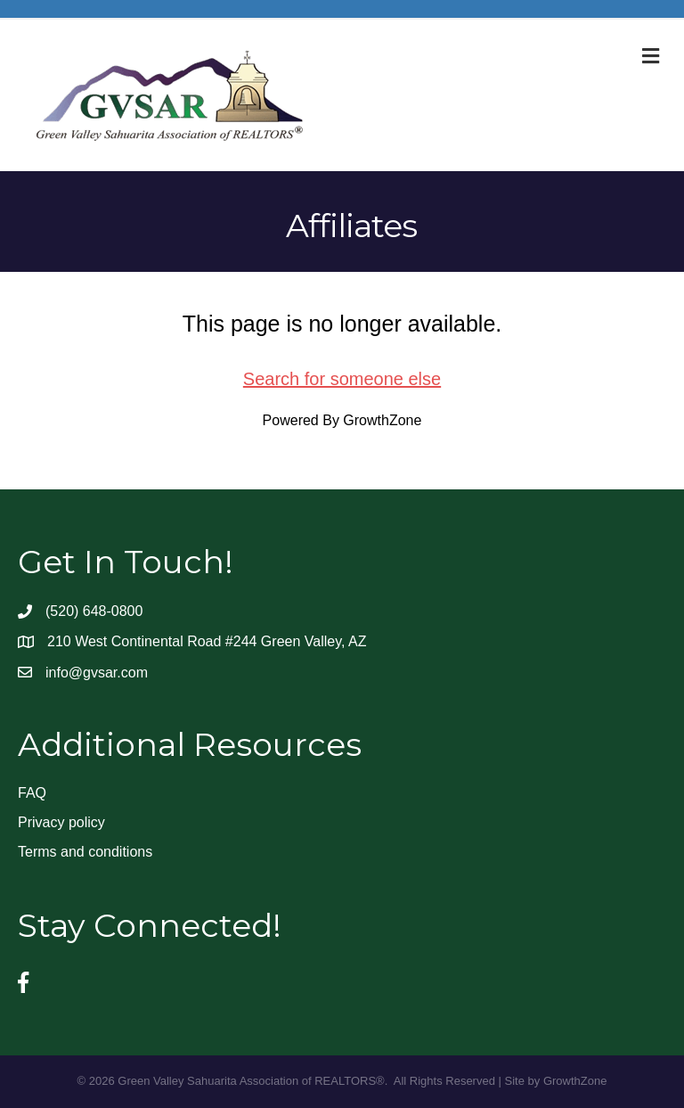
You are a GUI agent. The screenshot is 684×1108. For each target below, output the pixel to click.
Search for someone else (342, 379)
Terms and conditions (85, 851)
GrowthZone (382, 420)
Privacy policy (61, 822)
